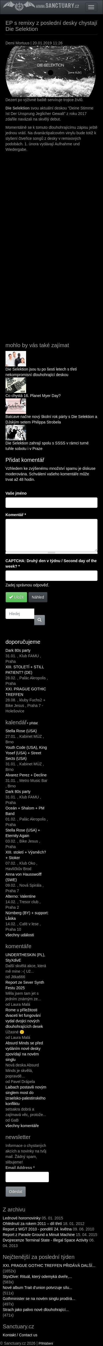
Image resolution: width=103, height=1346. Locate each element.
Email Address (20, 1167)
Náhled (38, 597)
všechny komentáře (22, 1126)
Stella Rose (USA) (21, 731)
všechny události (19, 935)
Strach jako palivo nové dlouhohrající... (36, 1309)
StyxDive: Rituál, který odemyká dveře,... (37, 1276)
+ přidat (32, 723)
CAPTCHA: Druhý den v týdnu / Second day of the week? (51, 564)
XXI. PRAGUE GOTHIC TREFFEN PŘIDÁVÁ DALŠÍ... (49, 1265)
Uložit (16, 597)
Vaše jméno (16, 493)
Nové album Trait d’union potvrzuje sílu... (37, 1287)
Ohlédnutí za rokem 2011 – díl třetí (32, 1223)
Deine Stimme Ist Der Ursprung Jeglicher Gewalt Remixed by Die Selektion (53, 244)
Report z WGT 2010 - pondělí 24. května (38, 1229)
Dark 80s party (17, 650)
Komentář (15, 515)
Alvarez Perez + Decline (26, 775)
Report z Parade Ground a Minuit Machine (39, 1234)
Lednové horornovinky (22, 1218)
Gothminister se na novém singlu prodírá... (39, 1298)
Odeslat (15, 1191)
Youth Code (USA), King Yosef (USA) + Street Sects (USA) (26, 753)
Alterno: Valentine (20, 896)
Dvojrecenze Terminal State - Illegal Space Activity (45, 1240)
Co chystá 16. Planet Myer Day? (33, 395)
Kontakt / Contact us (20, 1335)
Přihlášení (46, 1343)
